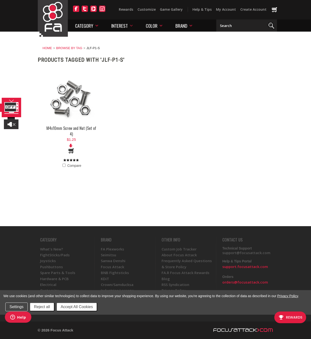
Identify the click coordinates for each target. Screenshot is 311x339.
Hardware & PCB (54, 278)
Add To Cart (71, 148)
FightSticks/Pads (55, 254)
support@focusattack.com (246, 252)
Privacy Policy (287, 296)
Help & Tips (202, 9)
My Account (226, 9)
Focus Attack (112, 266)
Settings (16, 307)
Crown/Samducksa (117, 284)
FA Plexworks (112, 249)
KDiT (105, 278)
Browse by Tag (69, 48)
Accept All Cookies (77, 307)
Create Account (253, 9)
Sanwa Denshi (113, 260)
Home (47, 48)
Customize (147, 9)
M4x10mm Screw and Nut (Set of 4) (71, 131)
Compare (71, 166)
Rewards (126, 9)
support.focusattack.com (245, 266)
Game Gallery (171, 9)
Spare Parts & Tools (57, 272)
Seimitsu (108, 254)
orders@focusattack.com (245, 282)
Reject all (42, 307)
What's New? (51, 249)
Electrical (48, 284)
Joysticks (48, 260)
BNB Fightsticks (115, 272)
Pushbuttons (51, 266)
